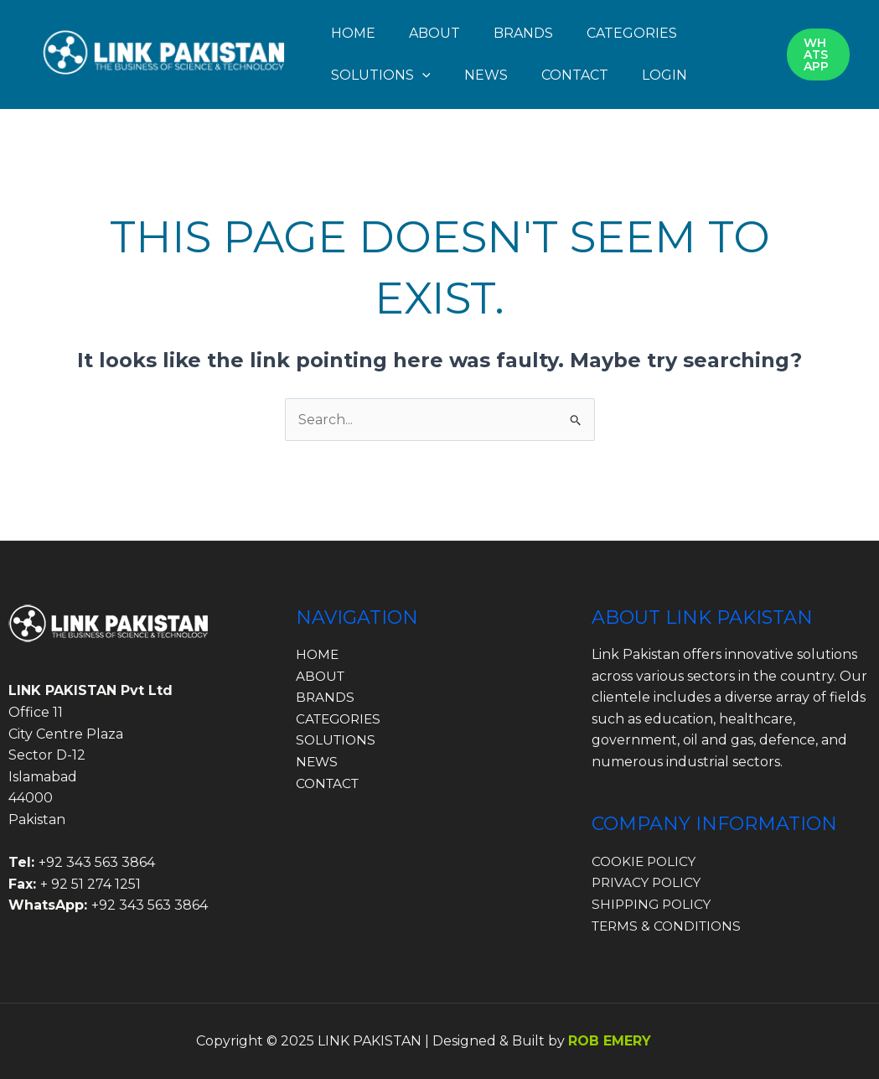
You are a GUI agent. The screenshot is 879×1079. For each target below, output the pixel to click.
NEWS (486, 75)
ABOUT (434, 33)
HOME (353, 33)
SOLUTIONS (381, 75)
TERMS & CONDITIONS (669, 926)
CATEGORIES (632, 33)
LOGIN (664, 75)
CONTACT (574, 75)
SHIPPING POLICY (654, 904)
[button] (818, 54)
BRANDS (523, 33)
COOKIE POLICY (646, 861)
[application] (422, 75)
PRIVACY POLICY (649, 882)
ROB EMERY (609, 1041)
